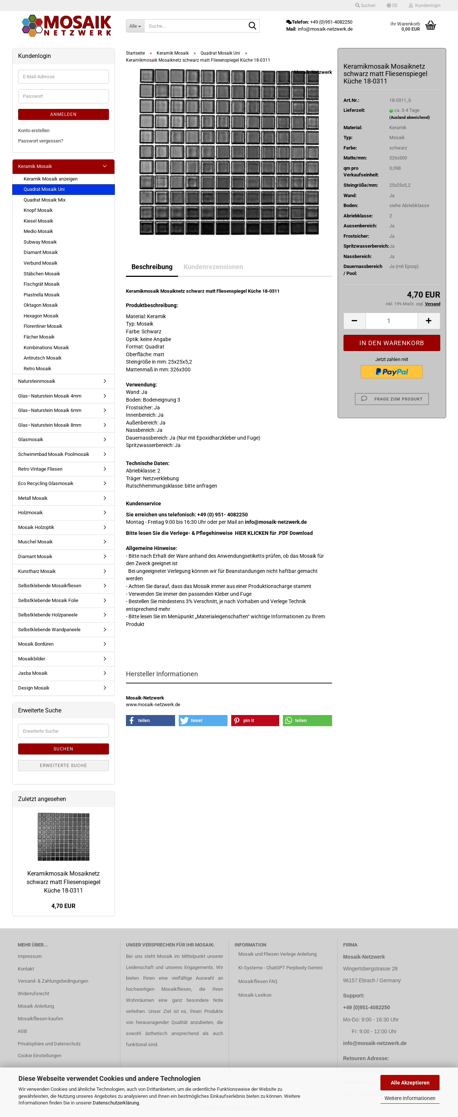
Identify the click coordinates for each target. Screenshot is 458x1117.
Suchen (64, 749)
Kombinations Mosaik (46, 347)
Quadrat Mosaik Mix (44, 200)
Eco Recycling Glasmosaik (46, 483)
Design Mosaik (33, 688)
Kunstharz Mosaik (37, 571)
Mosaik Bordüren (36, 644)
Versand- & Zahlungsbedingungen (53, 981)
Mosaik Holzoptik (36, 527)
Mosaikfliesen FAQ (257, 981)
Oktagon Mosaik (41, 305)
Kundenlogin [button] (425, 5)
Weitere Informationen (409, 1098)
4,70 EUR (63, 906)
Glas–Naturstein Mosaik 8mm (49, 425)
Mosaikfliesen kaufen (40, 1018)
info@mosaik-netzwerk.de (375, 1043)
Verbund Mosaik (41, 263)
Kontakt (26, 969)
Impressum (30, 956)
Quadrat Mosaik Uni (44, 189)
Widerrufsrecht (33, 993)
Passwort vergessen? (40, 141)
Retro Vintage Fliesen (40, 469)
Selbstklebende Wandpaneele (49, 629)
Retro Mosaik (37, 368)
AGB (22, 1031)
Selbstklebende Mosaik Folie (48, 600)
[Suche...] (135, 25)
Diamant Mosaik (41, 252)
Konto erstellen (33, 130)
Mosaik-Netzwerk (313, 72)
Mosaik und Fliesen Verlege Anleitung (277, 954)
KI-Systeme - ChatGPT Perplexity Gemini (280, 967)
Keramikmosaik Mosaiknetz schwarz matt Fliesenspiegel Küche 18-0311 (63, 882)
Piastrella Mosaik (42, 295)
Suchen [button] (365, 5)
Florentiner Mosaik (43, 326)
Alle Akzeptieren (410, 1083)
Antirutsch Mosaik (43, 358)
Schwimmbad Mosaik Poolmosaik (53, 454)
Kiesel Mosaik (38, 221)
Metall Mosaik (33, 498)
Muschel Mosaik (35, 541)
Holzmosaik (30, 512)
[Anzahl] (392, 321)
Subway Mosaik (40, 242)
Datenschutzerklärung (116, 1103)
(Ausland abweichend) (409, 117)
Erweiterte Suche (63, 765)
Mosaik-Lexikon (254, 995)
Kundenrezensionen (213, 267)
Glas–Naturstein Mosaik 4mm (49, 396)
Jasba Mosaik (33, 673)
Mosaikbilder (31, 658)
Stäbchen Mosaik (42, 273)
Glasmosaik (30, 439)
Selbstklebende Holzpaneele (48, 615)
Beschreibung (151, 267)
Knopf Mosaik (38, 210)
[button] (392, 5)
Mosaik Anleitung (36, 1006)
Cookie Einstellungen (39, 1055)
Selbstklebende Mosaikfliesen (49, 585)
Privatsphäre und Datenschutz (49, 1043)
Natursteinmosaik (36, 381)
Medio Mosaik (38, 231)
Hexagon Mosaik (41, 316)
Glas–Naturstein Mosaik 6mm (49, 410)
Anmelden (63, 114)
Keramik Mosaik (35, 166)
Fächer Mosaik (39, 337)
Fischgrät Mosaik (42, 284)
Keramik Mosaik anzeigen (51, 179)
